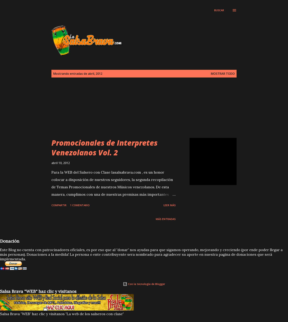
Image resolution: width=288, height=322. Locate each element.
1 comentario (80, 205)
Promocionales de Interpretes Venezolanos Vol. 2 (104, 148)
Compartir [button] (58, 205)
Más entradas (166, 219)
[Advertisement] (118, 16)
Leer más (169, 205)
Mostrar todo (223, 74)
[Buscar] (219, 10)
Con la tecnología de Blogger (144, 284)
